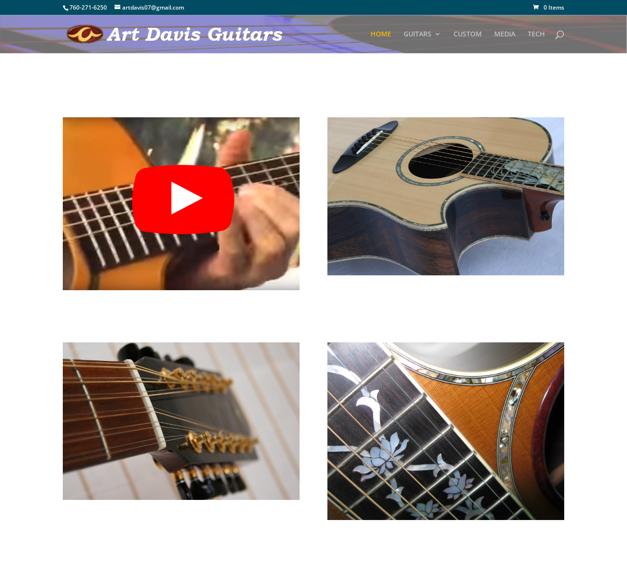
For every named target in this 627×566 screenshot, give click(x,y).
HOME (381, 34)
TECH (536, 34)
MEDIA (504, 34)
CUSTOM (467, 34)
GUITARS (417, 34)
